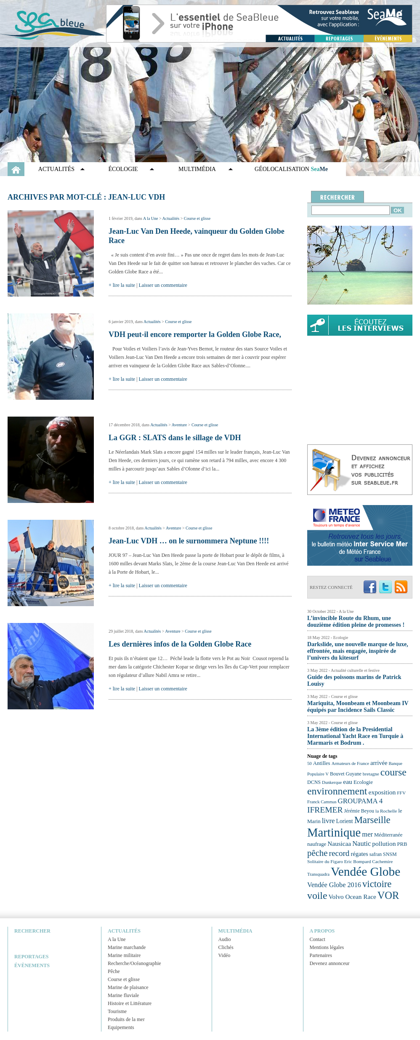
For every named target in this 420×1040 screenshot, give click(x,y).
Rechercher (32, 931)
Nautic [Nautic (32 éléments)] (361, 843)
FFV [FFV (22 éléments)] (401, 792)
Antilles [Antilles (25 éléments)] (321, 763)
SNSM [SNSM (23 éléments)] (390, 854)
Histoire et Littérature (130, 1003)
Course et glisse (197, 218)
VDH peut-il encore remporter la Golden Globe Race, (195, 334)
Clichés (226, 947)
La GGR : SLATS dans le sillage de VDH (175, 437)
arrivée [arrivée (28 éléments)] (378, 762)
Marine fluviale (123, 995)
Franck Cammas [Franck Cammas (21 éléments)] (322, 801)
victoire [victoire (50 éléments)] (377, 884)
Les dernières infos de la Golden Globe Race (180, 644)
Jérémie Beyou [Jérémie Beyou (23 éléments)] (359, 811)
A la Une (150, 218)
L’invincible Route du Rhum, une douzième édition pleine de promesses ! (355, 621)
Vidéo (224, 955)
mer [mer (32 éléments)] (367, 834)
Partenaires (321, 955)
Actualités (56, 169)
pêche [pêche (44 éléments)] (317, 853)
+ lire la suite (122, 285)
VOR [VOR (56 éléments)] (388, 895)
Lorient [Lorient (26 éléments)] (344, 821)
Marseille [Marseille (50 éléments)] (372, 820)
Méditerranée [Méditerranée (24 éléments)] (388, 835)
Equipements (121, 1027)
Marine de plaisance (128, 987)
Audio (224, 939)
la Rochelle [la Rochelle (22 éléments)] (386, 810)
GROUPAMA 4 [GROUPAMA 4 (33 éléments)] (360, 801)
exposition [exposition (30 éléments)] (382, 792)
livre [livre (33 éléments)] (328, 821)
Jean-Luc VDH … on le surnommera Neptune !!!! (189, 541)
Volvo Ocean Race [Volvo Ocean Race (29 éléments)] (352, 896)
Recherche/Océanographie (134, 963)
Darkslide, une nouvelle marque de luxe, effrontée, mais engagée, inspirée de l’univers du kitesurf (357, 651)
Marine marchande (127, 947)
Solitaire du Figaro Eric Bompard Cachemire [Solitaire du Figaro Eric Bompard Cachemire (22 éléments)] (350, 861)
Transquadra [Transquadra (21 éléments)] (318, 874)
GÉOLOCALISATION (291, 169)
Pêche (114, 971)
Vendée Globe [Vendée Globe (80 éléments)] (365, 871)
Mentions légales (327, 947)
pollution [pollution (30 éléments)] (384, 843)
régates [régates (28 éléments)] (359, 853)
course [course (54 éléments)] (393, 772)
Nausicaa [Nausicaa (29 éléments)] (339, 843)
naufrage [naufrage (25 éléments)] (316, 844)
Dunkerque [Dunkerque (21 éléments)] (332, 782)
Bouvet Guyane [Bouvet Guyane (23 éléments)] (346, 774)
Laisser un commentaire (163, 285)
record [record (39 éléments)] (339, 853)
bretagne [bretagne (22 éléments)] (371, 773)
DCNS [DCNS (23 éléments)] (314, 782)
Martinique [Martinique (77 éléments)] (334, 832)
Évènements (32, 965)
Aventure (179, 424)
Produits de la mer (126, 1019)
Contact (317, 939)
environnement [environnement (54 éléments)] (337, 791)
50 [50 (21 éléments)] (309, 763)
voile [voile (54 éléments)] (317, 895)
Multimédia (197, 169)
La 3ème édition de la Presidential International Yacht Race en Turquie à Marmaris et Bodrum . (355, 736)
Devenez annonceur (330, 963)
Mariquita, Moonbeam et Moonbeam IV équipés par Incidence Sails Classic (357, 706)
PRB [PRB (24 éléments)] (402, 844)
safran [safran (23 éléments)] (375, 854)
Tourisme (117, 1011)
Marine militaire (124, 955)
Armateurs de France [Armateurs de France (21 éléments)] (350, 763)
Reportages (31, 957)
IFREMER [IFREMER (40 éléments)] (325, 809)
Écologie (123, 169)
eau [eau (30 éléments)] (347, 781)
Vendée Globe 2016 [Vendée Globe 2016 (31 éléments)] (334, 885)
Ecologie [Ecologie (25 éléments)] (363, 782)
